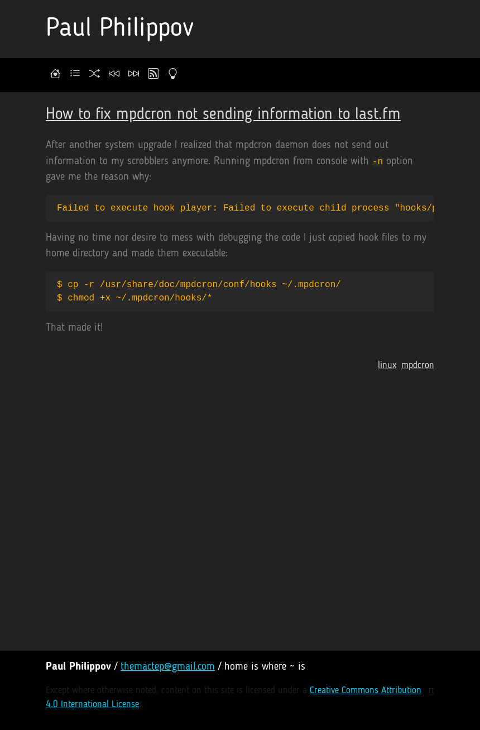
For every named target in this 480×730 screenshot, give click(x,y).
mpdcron (417, 365)
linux (387, 365)
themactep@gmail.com (168, 667)
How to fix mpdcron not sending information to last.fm (223, 115)
